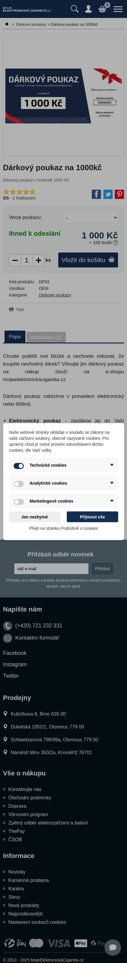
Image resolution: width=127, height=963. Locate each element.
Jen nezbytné (34, 516)
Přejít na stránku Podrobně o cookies (63, 528)
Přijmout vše (92, 516)
